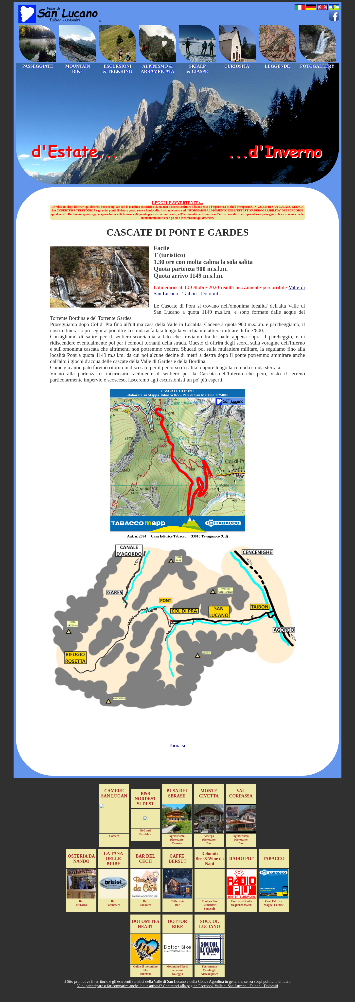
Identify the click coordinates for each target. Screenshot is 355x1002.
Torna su (178, 745)
